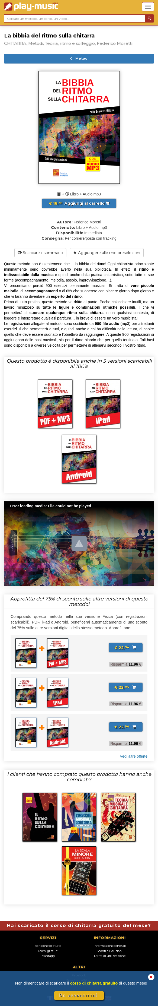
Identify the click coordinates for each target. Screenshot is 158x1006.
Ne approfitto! (79, 995)
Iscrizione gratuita (48, 946)
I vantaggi (48, 956)
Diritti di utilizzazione (109, 956)
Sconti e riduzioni (109, 951)
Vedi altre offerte (133, 756)
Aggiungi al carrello (79, 203)
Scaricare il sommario (40, 252)
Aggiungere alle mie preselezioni (106, 252)
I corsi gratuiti (48, 951)
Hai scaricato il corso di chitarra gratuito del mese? (79, 925)
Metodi (79, 58)
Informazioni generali (110, 946)
